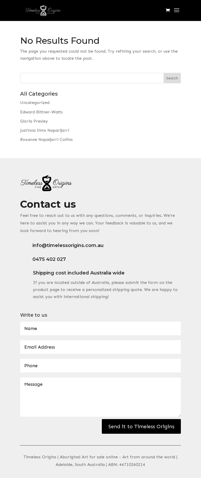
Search (172, 78)
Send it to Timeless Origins (141, 426)
